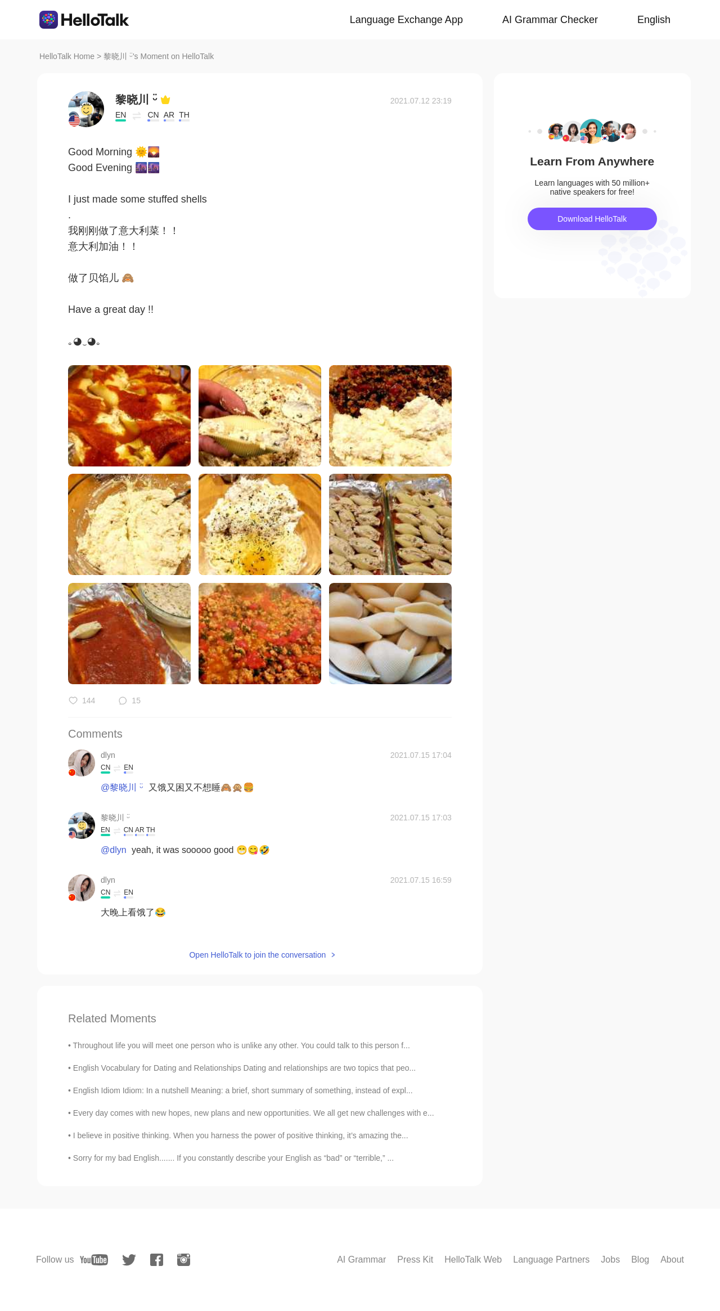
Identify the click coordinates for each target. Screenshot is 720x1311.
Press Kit (415, 1259)
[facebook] (156, 1260)
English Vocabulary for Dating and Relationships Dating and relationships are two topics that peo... (244, 1067)
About (672, 1259)
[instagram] (183, 1260)
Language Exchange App (406, 19)
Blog (640, 1259)
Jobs (610, 1259)
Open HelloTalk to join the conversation (257, 954)
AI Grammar (361, 1259)
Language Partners (551, 1259)
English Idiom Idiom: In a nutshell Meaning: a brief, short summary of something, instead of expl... (243, 1090)
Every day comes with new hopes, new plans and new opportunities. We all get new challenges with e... (253, 1112)
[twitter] (129, 1260)
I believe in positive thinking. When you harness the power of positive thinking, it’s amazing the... (240, 1135)
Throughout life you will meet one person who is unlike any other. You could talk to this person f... (241, 1045)
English (653, 19)
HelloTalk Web (473, 1259)
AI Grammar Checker (550, 19)
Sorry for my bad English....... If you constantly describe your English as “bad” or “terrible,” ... (233, 1157)
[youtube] (94, 1259)
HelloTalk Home (66, 56)
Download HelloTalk (592, 218)
